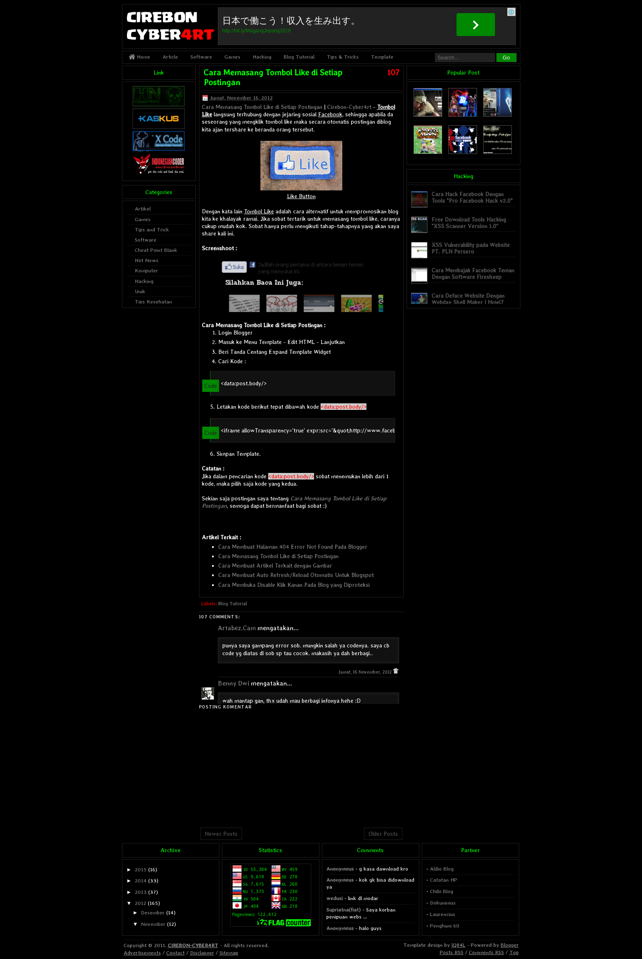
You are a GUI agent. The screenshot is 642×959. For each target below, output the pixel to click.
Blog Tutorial (299, 57)
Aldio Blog (442, 869)
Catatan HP (443, 880)
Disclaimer (202, 953)
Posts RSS (451, 952)
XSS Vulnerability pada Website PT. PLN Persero (471, 248)
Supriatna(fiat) (343, 910)
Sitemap (228, 953)
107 (393, 72)
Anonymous (340, 869)
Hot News (146, 260)
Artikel (143, 209)
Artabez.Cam (237, 628)
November (153, 924)
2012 (140, 903)
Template (382, 57)
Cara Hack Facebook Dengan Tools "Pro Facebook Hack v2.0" (472, 197)
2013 (141, 892)
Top (514, 952)
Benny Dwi (233, 683)
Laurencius (442, 914)
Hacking (262, 57)
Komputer (146, 270)
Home (139, 57)
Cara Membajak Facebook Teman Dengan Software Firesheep (473, 273)
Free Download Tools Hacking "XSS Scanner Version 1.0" (469, 222)
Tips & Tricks (343, 57)
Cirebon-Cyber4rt (349, 107)
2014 (141, 881)
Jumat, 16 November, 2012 (365, 672)
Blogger (510, 945)
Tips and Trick (152, 229)
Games (232, 57)
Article (170, 57)
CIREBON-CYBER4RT (193, 945)
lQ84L (459, 945)
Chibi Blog (441, 891)
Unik (140, 291)
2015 (141, 869)
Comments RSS (486, 952)
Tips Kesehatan (153, 302)
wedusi (334, 898)
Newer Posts (221, 833)
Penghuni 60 (444, 926)
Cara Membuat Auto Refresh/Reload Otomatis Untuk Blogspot (296, 575)
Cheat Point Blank (156, 250)
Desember (153, 912)
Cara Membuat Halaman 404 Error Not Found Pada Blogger (292, 546)
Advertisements (142, 953)
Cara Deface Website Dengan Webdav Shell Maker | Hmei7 (468, 298)
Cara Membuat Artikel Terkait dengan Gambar (275, 565)
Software (201, 57)
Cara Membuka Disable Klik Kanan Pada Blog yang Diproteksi (294, 584)
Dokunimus (443, 903)
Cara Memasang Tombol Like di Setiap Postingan (262, 107)
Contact (175, 953)
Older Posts (383, 833)
